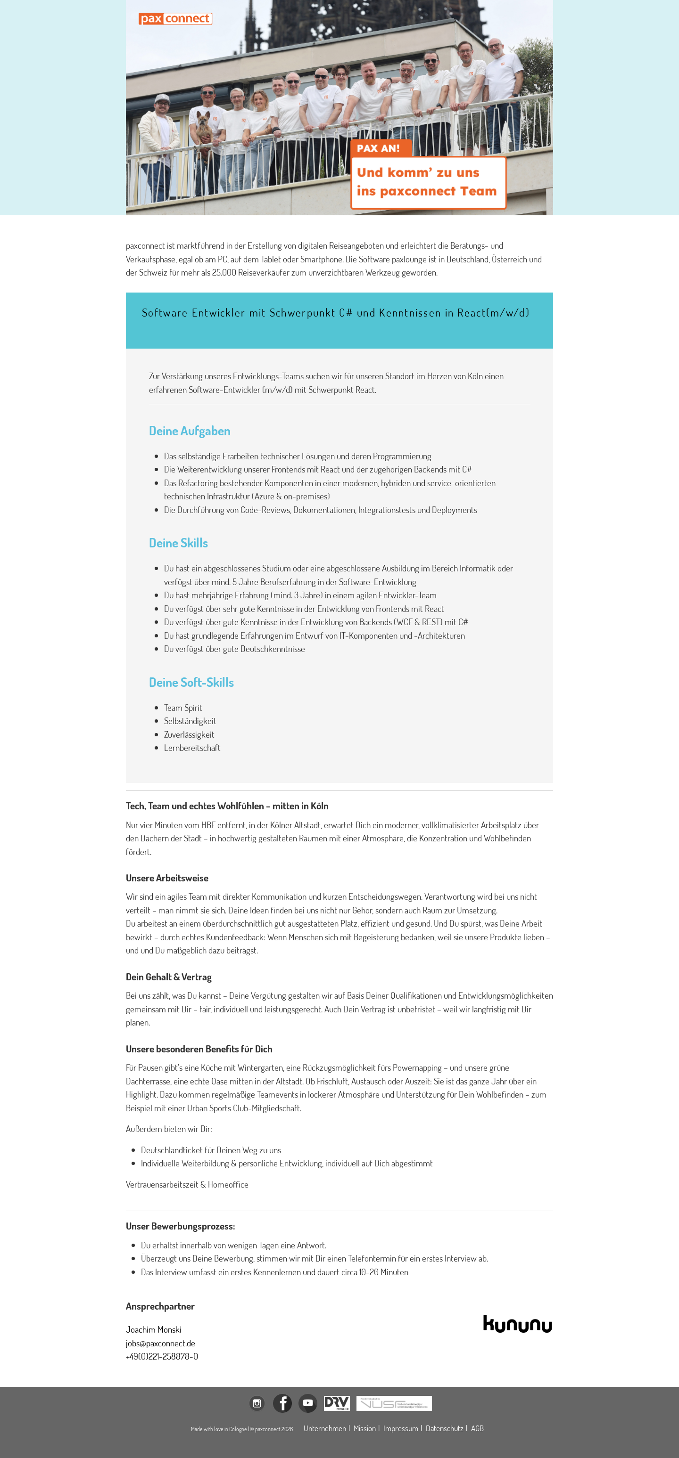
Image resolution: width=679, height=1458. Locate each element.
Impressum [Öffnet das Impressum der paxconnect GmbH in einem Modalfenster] (400, 1428)
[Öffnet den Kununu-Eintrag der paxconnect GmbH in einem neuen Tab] (517, 1322)
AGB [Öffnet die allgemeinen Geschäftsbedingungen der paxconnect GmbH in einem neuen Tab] (477, 1428)
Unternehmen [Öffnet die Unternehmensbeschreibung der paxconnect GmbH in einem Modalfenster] (325, 1428)
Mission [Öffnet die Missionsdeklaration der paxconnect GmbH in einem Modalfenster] (365, 1428)
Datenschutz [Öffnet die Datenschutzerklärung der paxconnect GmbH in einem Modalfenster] (445, 1428)
